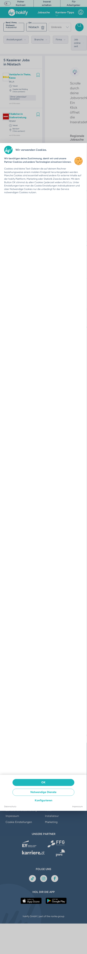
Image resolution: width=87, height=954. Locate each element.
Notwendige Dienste (43, 792)
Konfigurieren (43, 800)
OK (43, 782)
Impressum (77, 806)
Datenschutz (10, 806)
